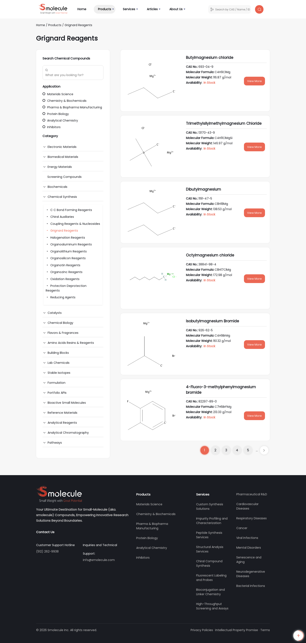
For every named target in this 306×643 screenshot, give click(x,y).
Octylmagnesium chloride (210, 255)
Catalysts (55, 313)
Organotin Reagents (63, 265)
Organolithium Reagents (66, 251)
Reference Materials (62, 413)
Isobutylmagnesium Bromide (212, 321)
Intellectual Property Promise (236, 630)
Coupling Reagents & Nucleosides (73, 224)
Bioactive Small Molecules (67, 403)
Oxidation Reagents (62, 279)
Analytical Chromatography (68, 433)
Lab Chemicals (58, 363)
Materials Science (57, 94)
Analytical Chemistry (60, 120)
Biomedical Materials (63, 157)
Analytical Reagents (62, 423)
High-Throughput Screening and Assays (212, 606)
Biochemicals (57, 187)
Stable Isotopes (59, 373)
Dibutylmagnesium (203, 189)
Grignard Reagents (78, 25)
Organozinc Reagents (64, 272)
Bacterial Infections (250, 586)
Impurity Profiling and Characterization (212, 520)
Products (104, 9)
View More (254, 81)
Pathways (55, 442)
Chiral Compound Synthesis (209, 563)
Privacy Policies (202, 630)
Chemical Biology (60, 323)
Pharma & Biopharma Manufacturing (72, 107)
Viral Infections (247, 538)
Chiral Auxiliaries (60, 217)
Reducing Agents (60, 297)
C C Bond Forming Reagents (69, 210)
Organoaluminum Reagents (69, 244)
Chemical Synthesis (62, 197)
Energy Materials (60, 167)
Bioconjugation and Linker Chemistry (210, 592)
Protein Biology (55, 114)
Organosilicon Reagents (66, 258)
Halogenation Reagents (65, 237)
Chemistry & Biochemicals (64, 101)
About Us (176, 9)
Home (84, 9)
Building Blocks (58, 353)
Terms (265, 630)
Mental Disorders (248, 547)
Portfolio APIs (57, 393)
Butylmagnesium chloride (209, 57)
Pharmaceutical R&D (251, 494)
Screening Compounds (64, 177)
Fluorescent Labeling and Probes (211, 577)
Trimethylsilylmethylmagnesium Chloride (224, 123)
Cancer (241, 528)
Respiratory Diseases (251, 518)
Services (129, 9)
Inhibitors (51, 127)
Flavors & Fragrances (63, 333)
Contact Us (45, 532)
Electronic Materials (62, 147)
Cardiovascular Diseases (247, 506)
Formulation (56, 383)
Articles (152, 9)
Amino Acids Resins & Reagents (71, 343)
